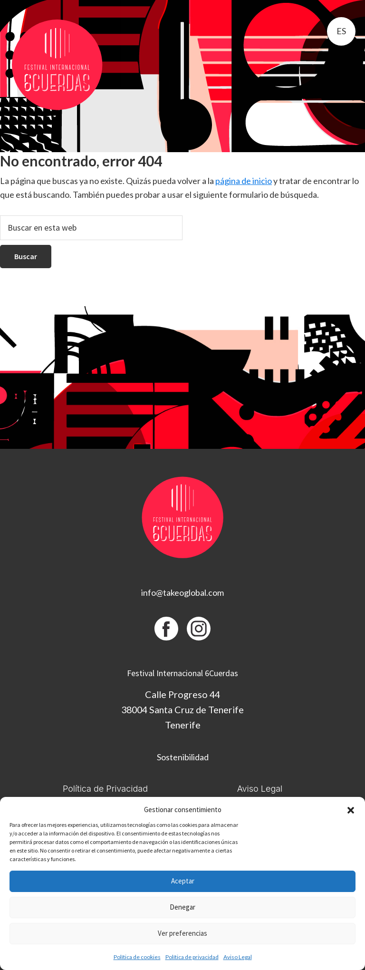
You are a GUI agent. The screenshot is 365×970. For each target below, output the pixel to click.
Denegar (182, 907)
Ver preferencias (182, 933)
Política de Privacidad (105, 789)
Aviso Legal (237, 956)
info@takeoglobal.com (182, 592)
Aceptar (182, 880)
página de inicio (243, 180)
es (341, 31)
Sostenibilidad (183, 757)
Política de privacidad (192, 956)
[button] (350, 810)
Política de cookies (137, 956)
